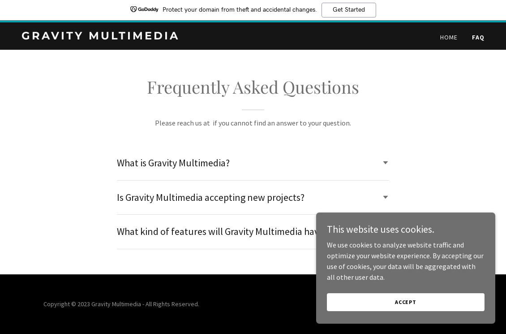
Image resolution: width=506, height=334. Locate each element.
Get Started (349, 10)
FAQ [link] (478, 37)
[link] (102, 36)
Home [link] (449, 37)
